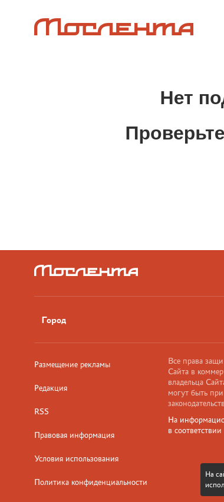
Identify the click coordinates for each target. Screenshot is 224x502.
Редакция (50, 388)
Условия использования (76, 458)
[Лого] (113, 26)
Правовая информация (74, 435)
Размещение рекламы (72, 364)
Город (53, 319)
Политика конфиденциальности (90, 482)
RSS (41, 411)
